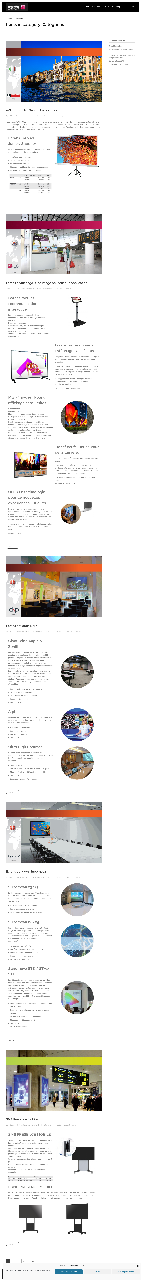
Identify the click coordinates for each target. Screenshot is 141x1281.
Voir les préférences (126, 1272)
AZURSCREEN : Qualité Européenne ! (33, 110)
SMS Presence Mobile (22, 1119)
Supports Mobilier (70, 1125)
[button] (139, 1266)
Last (32, 1261)
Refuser (97, 1272)
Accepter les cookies (69, 1272)
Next (27, 1261)
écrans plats (69, 289)
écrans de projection (62, 116)
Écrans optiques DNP (21, 626)
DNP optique (60, 631)
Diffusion (59, 289)
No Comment (46, 116)
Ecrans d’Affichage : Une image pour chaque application (46, 283)
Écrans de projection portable (82, 116)
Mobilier (58, 1125)
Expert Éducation (115, 46)
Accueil (10, 18)
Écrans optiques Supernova (26, 871)
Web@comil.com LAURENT (28, 116)
